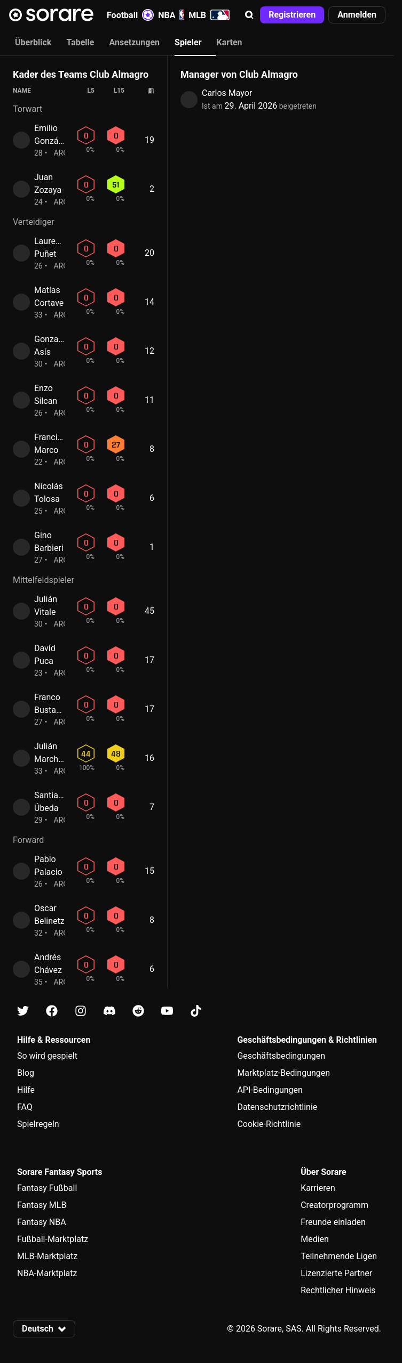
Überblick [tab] (33, 42)
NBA (171, 15)
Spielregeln (38, 1124)
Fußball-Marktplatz (52, 1239)
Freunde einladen (333, 1222)
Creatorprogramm (334, 1205)
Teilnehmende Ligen (339, 1256)
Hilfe (26, 1090)
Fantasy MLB (41, 1205)
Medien (315, 1239)
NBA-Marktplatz (47, 1273)
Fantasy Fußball (47, 1188)
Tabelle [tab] (80, 42)
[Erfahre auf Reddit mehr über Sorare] (138, 1011)
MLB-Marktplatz (47, 1256)
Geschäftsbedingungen (281, 1056)
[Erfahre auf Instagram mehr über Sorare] (80, 1011)
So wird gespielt (47, 1056)
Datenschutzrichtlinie (277, 1107)
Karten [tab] (229, 42)
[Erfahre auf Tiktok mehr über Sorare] (196, 1011)
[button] (249, 15)
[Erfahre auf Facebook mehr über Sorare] (52, 1011)
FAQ (25, 1107)
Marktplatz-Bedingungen (283, 1073)
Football (130, 15)
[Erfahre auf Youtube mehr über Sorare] (167, 1011)
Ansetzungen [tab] (134, 42)
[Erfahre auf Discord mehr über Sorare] (109, 1011)
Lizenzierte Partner (336, 1273)
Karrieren (318, 1188)
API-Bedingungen (269, 1090)
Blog (25, 1073)
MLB (209, 15)
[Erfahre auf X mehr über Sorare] (23, 1011)
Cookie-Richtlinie (269, 1124)
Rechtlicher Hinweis (338, 1290)
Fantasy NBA (41, 1222)
